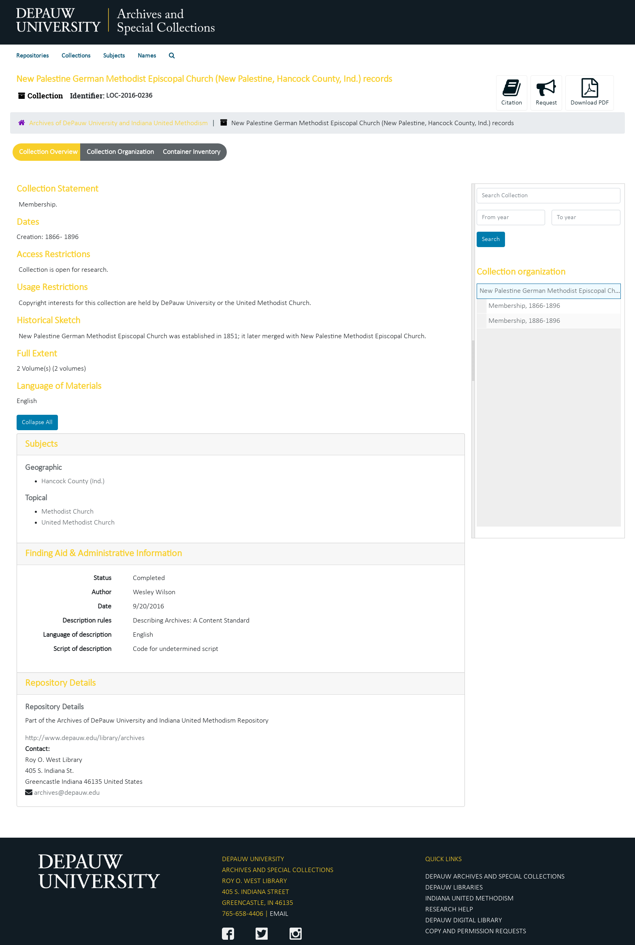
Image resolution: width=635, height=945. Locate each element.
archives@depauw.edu (67, 793)
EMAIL (279, 914)
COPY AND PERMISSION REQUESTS (475, 931)
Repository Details (60, 683)
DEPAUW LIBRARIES (454, 888)
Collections (76, 56)
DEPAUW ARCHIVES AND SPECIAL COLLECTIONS (495, 877)
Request (546, 92)
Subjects (114, 56)
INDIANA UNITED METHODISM (469, 898)
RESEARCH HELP (449, 909)
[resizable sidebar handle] (473, 361)
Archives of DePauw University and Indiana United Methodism (118, 123)
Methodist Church (67, 512)
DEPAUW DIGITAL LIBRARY (463, 920)
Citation (511, 92)
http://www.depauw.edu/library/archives (85, 738)
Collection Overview (48, 152)
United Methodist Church (78, 523)
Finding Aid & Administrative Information (103, 554)
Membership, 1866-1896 (524, 306)
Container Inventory (191, 152)
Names (147, 56)
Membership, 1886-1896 (524, 321)
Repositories (32, 56)
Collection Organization (120, 152)
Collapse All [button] (37, 422)
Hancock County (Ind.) (72, 481)
